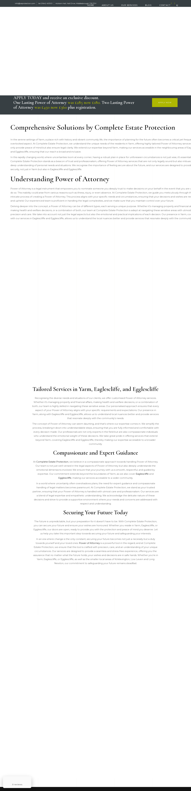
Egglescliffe (64, 477)
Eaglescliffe (142, 473)
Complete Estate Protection (52, 461)
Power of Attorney (89, 543)
